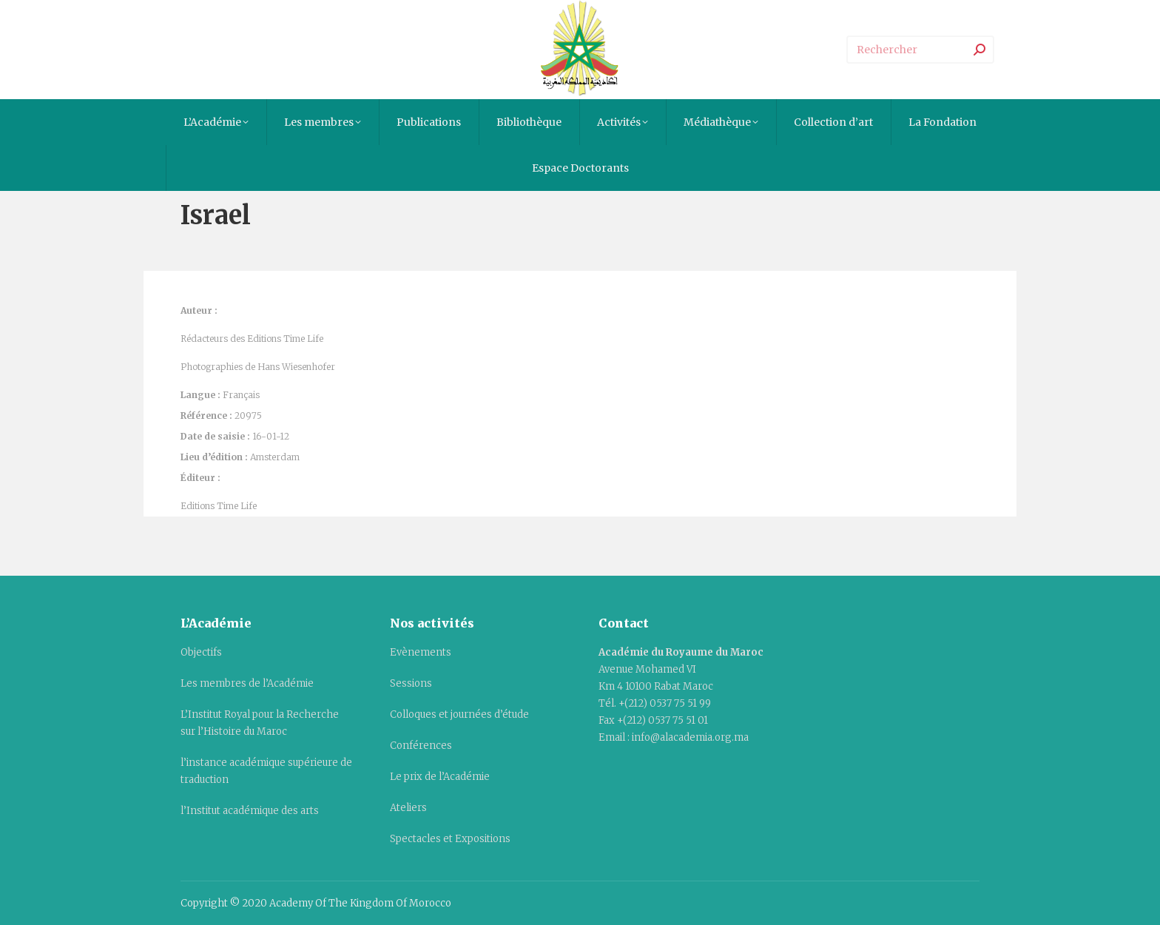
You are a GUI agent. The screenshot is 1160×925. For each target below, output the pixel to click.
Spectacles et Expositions (450, 838)
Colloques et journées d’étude (459, 714)
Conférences (421, 745)
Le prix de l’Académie (440, 776)
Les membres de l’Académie (247, 683)
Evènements (420, 652)
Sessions (411, 683)
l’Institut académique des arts (250, 810)
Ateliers (408, 807)
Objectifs (201, 652)
